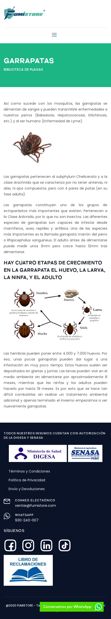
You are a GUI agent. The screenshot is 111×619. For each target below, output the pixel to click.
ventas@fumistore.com (35, 505)
